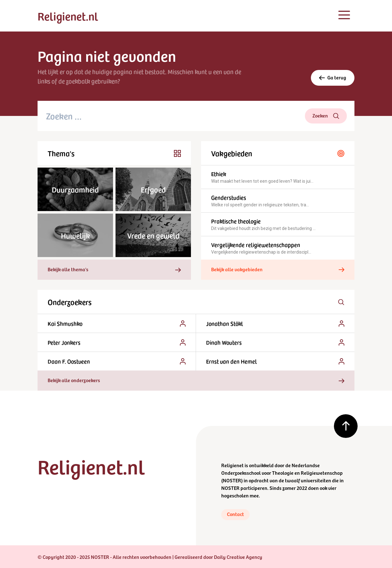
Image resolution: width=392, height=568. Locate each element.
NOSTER (232, 480)
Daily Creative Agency (238, 556)
